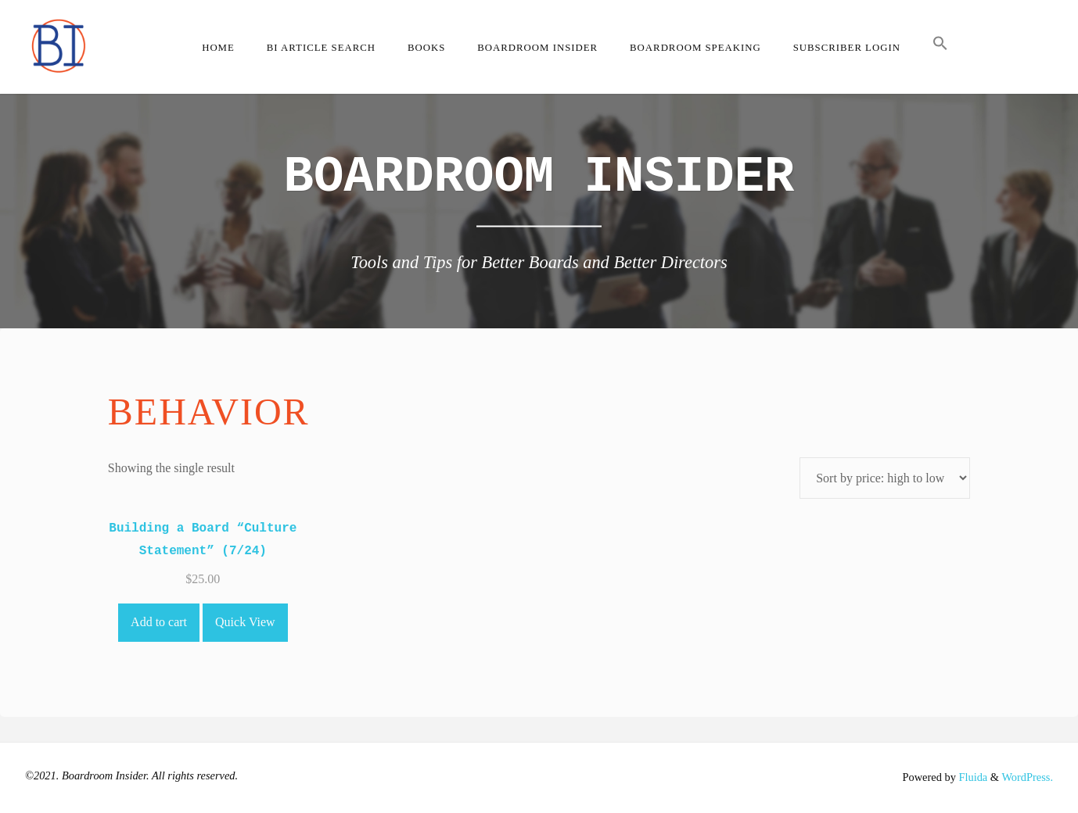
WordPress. (1027, 777)
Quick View (245, 622)
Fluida (971, 777)
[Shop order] (885, 478)
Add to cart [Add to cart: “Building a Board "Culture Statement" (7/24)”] (159, 622)
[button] (940, 47)
